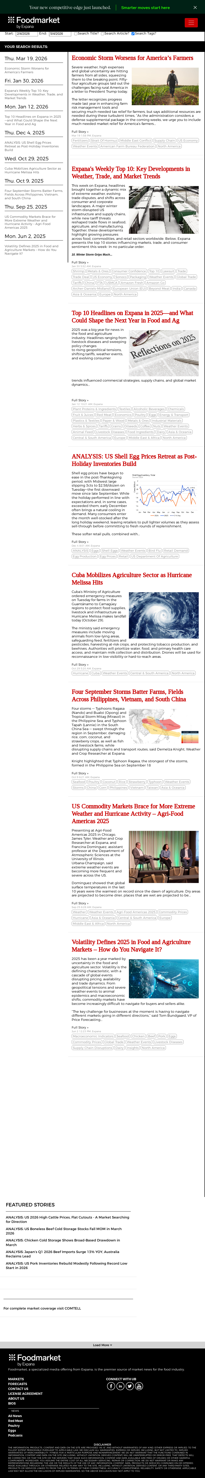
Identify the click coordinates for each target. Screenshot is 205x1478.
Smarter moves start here (145, 8)
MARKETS (16, 1379)
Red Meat (15, 1421)
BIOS (12, 1403)
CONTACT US (18, 1389)
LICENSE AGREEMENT (25, 1394)
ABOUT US (16, 1398)
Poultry (14, 1425)
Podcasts (15, 1435)
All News (15, 1416)
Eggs (12, 1430)
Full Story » (80, 131)
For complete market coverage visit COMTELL (42, 1308)
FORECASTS (17, 1384)
